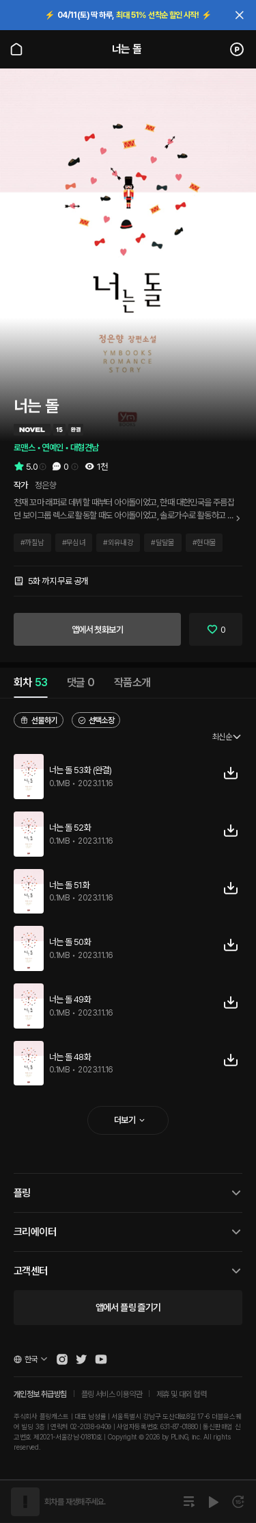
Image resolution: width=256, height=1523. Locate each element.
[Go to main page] (16, 49)
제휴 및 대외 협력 (181, 1394)
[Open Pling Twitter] (81, 1359)
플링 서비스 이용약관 (111, 1394)
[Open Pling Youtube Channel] (101, 1359)
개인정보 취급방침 (40, 1394)
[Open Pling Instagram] (62, 1359)
